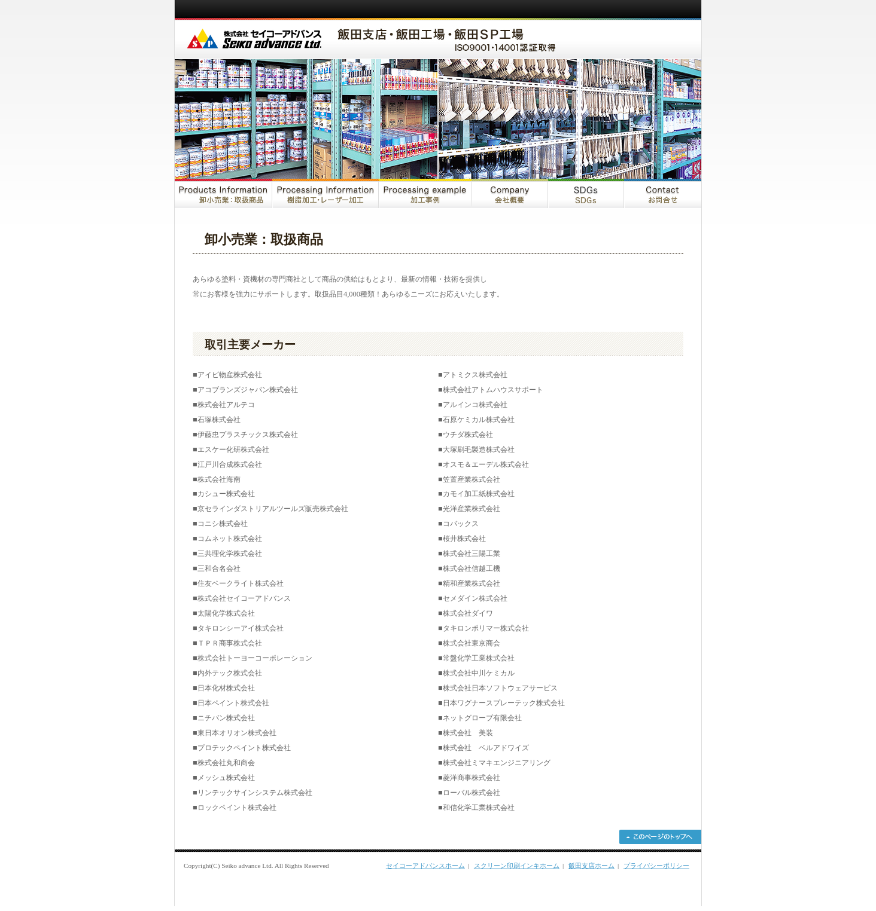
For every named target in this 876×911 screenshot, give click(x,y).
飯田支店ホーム (591, 865)
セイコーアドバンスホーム (425, 865)
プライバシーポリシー (656, 865)
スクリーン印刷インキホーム (516, 865)
